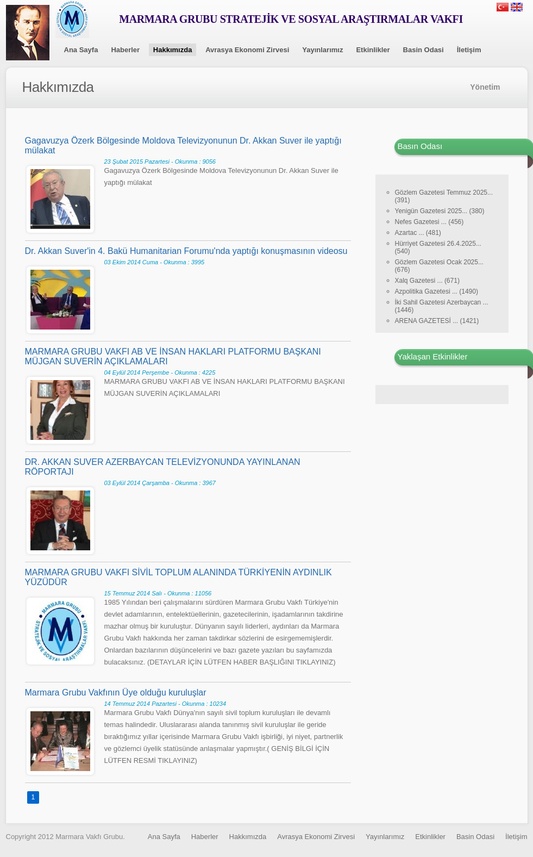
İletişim (469, 50)
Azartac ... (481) (418, 233)
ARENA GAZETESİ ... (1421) (437, 321)
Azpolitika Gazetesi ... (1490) (436, 291)
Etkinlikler (373, 50)
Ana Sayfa (81, 50)
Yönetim (485, 87)
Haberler (125, 50)
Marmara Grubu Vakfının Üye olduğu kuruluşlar (115, 692)
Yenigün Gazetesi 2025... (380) (440, 211)
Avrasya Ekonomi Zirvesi (247, 50)
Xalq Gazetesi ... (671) (427, 280)
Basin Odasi (423, 50)
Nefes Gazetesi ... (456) (429, 222)
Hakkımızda (172, 50)
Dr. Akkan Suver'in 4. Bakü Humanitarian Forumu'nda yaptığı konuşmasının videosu (186, 251)
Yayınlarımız (322, 50)
